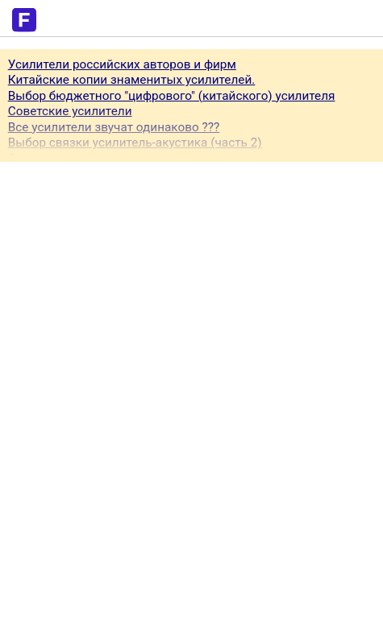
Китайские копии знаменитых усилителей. (132, 79)
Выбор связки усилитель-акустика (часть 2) (135, 142)
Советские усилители (70, 111)
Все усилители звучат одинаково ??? (114, 127)
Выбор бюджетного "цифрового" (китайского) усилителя (171, 96)
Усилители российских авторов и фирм (122, 64)
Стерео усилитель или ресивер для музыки (133, 158)
